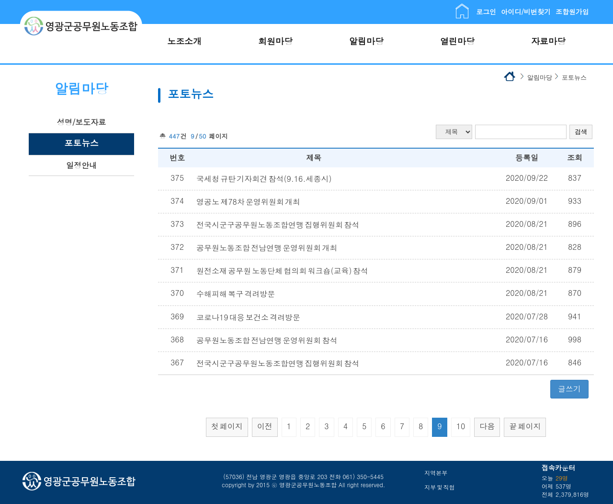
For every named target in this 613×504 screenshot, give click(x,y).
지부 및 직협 (439, 487)
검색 (581, 131)
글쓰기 (569, 388)
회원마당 (275, 41)
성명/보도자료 (81, 122)
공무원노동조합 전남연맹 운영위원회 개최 (266, 247)
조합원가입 (572, 11)
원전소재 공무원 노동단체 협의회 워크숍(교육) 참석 (282, 270)
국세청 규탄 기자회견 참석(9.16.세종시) (263, 178)
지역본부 (435, 473)
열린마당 (457, 41)
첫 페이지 (227, 426)
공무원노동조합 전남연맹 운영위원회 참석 (266, 340)
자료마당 (548, 41)
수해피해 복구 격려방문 (235, 293)
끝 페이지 (525, 426)
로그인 (486, 11)
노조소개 (184, 41)
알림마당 (366, 41)
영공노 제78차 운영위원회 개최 (248, 201)
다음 (487, 426)
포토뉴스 (81, 143)
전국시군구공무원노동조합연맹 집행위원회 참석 (277, 224)
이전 (264, 426)
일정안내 (81, 165)
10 (460, 426)
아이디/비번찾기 (526, 11)
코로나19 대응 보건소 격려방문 (248, 317)
